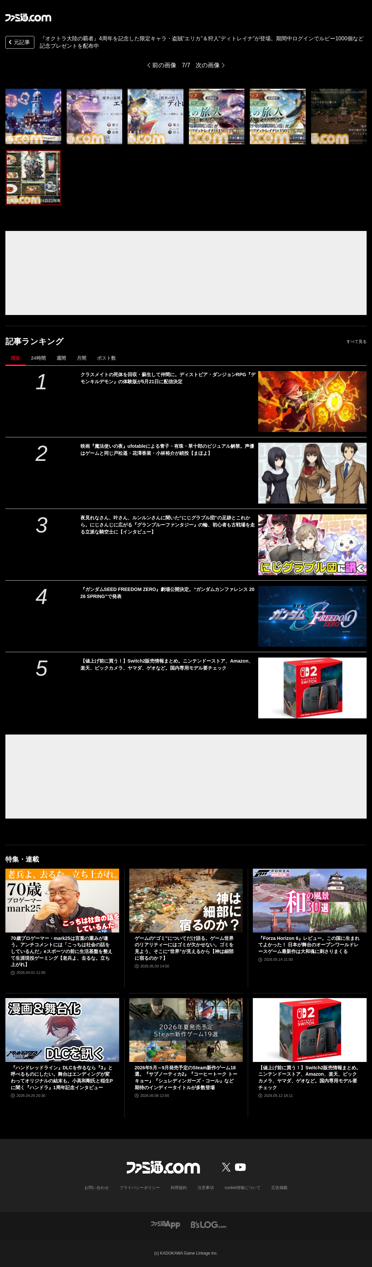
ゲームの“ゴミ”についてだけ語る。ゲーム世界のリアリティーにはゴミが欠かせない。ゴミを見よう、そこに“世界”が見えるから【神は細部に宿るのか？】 (184, 948)
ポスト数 (106, 358)
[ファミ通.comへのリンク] (28, 17)
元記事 (18, 42)
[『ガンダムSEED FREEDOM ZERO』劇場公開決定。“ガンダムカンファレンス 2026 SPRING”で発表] (312, 616)
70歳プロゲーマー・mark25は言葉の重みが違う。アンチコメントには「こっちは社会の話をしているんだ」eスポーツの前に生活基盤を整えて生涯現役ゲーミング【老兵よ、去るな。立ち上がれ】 (61, 951)
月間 (81, 358)
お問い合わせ (96, 1187)
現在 (15, 358)
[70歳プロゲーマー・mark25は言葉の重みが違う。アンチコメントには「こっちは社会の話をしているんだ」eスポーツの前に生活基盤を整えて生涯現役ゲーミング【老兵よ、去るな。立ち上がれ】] (62, 901)
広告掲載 (279, 1187)
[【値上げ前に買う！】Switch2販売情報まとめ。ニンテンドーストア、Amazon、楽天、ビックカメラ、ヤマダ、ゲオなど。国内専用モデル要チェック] (312, 688)
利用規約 (179, 1187)
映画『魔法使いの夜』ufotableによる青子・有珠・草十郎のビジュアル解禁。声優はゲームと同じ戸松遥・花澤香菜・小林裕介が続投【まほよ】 (167, 449)
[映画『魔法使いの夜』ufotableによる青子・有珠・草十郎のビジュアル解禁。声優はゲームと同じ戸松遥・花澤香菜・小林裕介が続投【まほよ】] (312, 473)
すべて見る (356, 341)
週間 (61, 358)
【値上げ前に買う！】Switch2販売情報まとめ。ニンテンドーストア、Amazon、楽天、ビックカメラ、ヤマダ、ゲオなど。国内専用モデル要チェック (166, 664)
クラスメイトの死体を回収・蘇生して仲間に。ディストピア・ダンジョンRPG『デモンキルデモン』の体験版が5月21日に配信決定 (168, 378)
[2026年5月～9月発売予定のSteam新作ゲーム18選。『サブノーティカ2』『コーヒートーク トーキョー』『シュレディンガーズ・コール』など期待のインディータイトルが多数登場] (186, 1030)
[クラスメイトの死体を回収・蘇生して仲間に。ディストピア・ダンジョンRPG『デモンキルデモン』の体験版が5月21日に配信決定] (312, 401)
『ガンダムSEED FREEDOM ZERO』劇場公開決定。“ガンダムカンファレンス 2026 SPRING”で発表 (167, 593)
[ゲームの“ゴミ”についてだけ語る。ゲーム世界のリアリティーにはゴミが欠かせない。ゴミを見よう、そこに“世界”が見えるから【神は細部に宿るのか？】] (186, 901)
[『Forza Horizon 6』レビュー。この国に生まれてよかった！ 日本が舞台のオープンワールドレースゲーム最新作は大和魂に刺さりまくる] (310, 901)
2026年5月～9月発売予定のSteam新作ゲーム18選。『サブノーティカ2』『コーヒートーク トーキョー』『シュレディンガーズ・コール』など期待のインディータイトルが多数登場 (186, 1077)
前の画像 (164, 65)
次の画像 (208, 65)
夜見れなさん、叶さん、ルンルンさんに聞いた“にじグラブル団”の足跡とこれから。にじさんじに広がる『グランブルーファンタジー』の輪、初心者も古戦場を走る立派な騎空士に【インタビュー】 (167, 524)
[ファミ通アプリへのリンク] (165, 1224)
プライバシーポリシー (140, 1187)
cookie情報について (243, 1187)
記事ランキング (34, 341)
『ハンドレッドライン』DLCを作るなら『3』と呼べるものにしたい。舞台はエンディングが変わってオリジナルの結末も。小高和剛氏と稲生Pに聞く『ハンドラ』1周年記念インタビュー (62, 1077)
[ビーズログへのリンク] (208, 1224)
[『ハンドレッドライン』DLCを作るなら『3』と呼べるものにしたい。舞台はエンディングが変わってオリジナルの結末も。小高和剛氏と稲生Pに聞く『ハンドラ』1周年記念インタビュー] (62, 1030)
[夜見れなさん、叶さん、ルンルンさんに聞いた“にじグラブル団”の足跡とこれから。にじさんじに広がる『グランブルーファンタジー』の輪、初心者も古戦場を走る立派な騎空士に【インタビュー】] (312, 544)
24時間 (38, 358)
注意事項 (206, 1187)
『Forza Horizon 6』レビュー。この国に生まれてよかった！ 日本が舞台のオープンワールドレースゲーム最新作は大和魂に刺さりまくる (309, 945)
